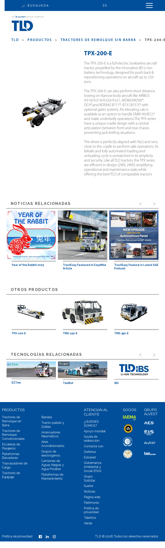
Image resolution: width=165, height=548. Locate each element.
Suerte (88, 486)
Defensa (90, 452)
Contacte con (93, 446)
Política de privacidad (91, 510)
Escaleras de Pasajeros (11, 446)
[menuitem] (107, 5)
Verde (88, 523)
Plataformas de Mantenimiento (52, 476)
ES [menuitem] (105, 5)
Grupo (88, 476)
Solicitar (89, 480)
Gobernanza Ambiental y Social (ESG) (92, 467)
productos (40, 40)
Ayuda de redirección (91, 438)
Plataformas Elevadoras (10, 456)
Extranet (90, 457)
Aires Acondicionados (52, 444)
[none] (107, 5)
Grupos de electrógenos (50, 453)
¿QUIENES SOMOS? (91, 423)
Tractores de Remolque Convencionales (13, 435)
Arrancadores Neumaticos (50, 434)
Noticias (89, 491)
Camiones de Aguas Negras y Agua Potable (52, 465)
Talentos (90, 518)
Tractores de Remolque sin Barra (98, 40)
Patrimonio (91, 502)
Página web (92, 497)
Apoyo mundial (95, 431)
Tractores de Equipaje (11, 475)
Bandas (46, 417)
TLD (15, 40)
